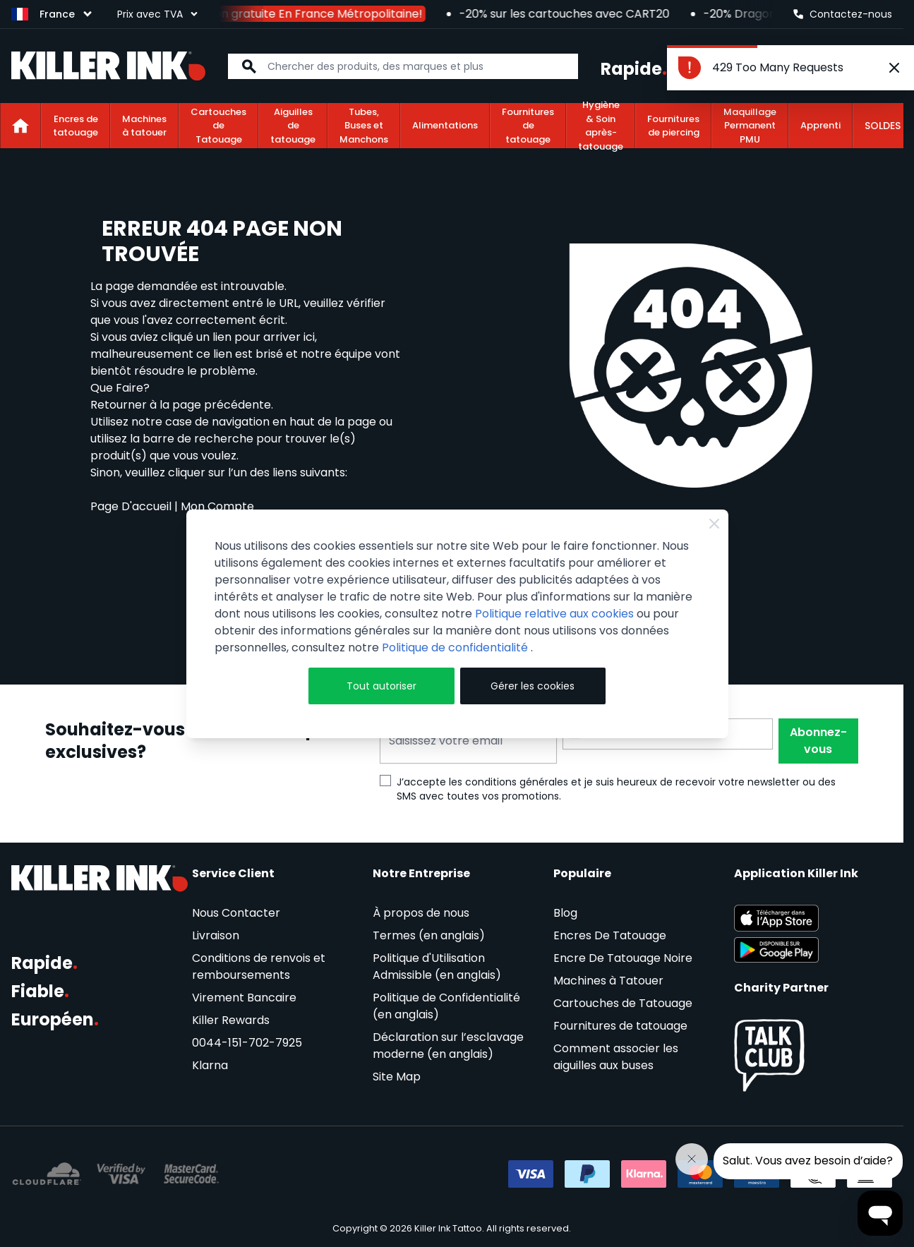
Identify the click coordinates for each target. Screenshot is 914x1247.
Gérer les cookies (533, 686)
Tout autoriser (381, 686)
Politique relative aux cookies (554, 614)
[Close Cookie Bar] (714, 523)
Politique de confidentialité (456, 647)
